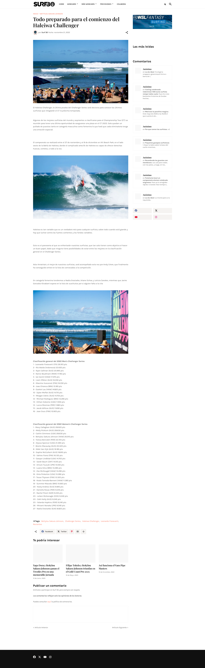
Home (61, 4)
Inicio (35, 14)
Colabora (121, 4)
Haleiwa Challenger (90, 521)
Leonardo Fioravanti (109, 521)
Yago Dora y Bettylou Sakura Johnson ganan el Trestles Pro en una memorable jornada (46, 570)
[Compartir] (126, 32)
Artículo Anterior (41, 627)
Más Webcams (88, 4)
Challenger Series (73, 521)
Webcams (71, 4)
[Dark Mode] (165, 4)
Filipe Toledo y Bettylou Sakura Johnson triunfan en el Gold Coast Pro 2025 (80, 568)
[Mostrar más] (83, 531)
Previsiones (105, 4)
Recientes (37, 524)
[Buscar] (170, 4)
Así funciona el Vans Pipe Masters (112, 567)
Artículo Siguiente (119, 627)
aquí (49, 601)
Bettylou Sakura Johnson (51, 14)
